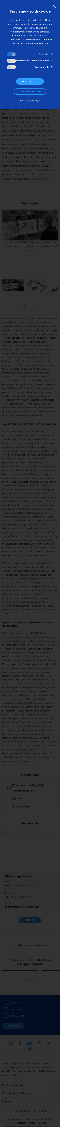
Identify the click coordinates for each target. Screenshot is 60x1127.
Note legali (35, 100)
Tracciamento (42, 67)
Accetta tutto (30, 81)
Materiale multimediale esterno (32, 60)
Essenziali (44, 54)
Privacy (23, 100)
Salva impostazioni (30, 91)
